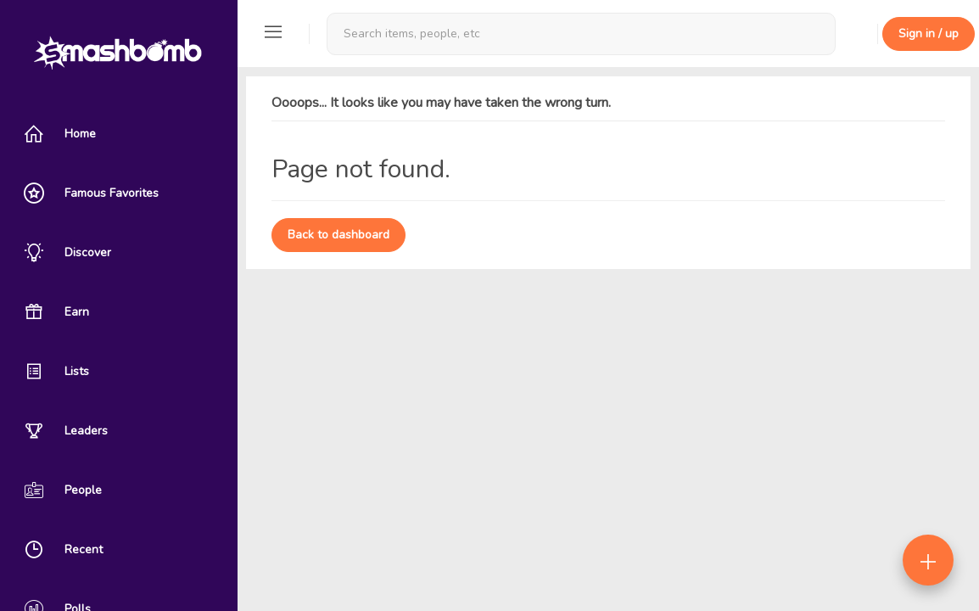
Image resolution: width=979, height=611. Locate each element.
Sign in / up (928, 33)
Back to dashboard (338, 235)
